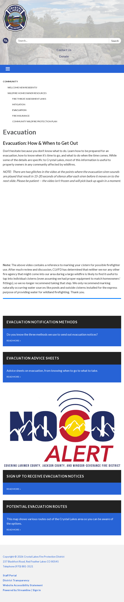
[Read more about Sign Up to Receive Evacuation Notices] (62, 441)
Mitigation (18, 104)
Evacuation (19, 110)
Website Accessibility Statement (23, 585)
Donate (64, 56)
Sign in (37, 590)
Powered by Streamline (17, 590)
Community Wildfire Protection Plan (34, 121)
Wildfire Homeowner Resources (27, 93)
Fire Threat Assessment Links (29, 98)
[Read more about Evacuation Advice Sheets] (62, 367)
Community (10, 81)
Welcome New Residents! (22, 87)
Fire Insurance (21, 115)
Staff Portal (10, 575)
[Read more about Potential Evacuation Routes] (62, 517)
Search (115, 40)
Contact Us (64, 50)
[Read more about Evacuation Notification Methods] (62, 331)
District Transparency (16, 580)
